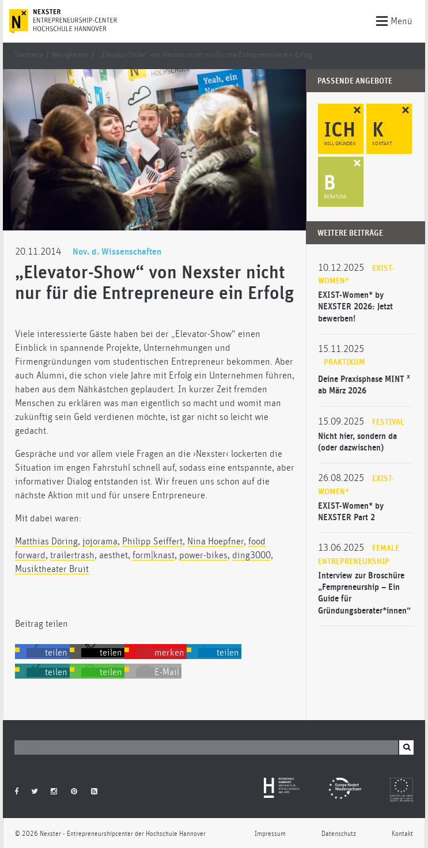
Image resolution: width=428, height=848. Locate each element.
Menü (394, 20)
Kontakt (402, 834)
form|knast (153, 555)
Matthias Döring (46, 541)
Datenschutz (338, 834)
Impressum (270, 834)
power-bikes (203, 555)
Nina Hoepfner (215, 541)
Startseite (28, 55)
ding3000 (251, 555)
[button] (48, 652)
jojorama (100, 541)
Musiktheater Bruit (52, 569)
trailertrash (72, 555)
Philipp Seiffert (152, 541)
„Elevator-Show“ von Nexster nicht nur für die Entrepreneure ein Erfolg (205, 55)
